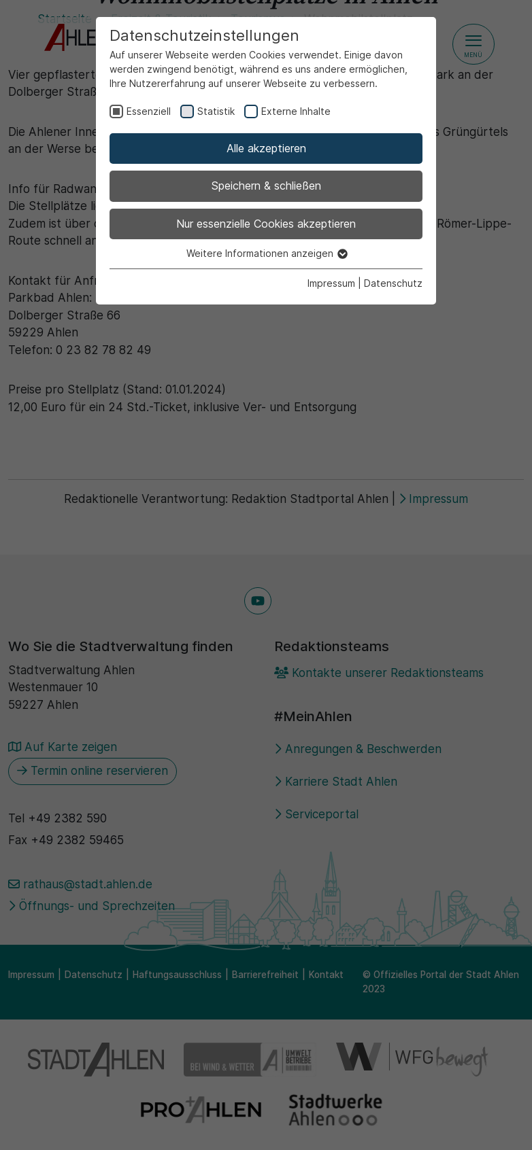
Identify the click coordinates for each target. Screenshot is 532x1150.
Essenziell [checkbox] (149, 111)
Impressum (331, 283)
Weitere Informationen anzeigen (266, 253)
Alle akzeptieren (266, 148)
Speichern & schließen (266, 185)
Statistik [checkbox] (216, 111)
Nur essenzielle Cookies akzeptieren (266, 223)
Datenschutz (393, 283)
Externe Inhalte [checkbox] (296, 111)
